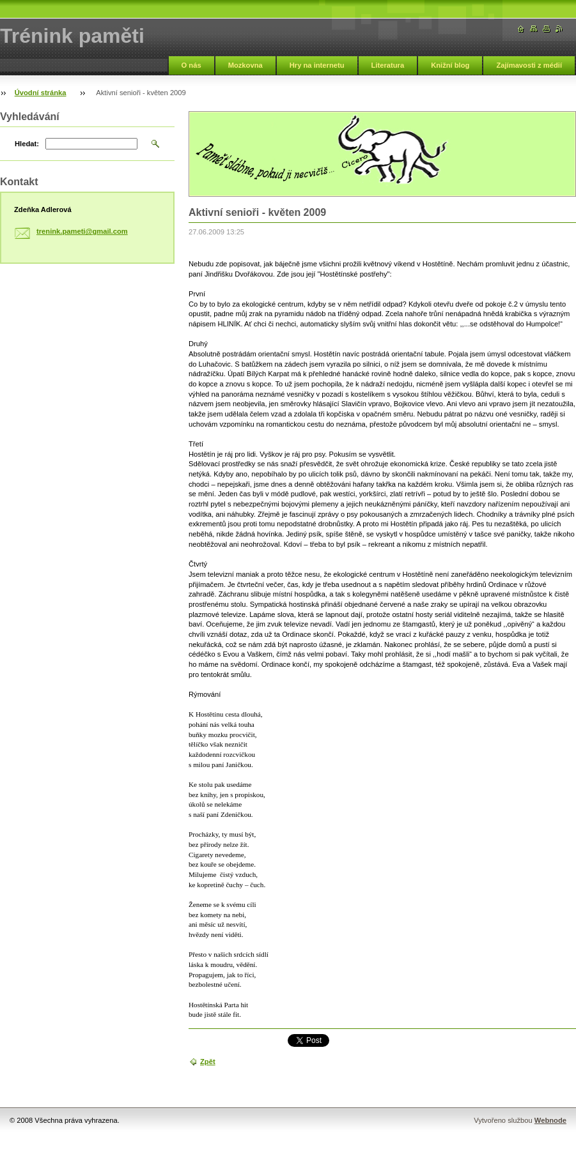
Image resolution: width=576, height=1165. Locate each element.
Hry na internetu (317, 65)
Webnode (550, 1120)
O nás (191, 65)
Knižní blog (450, 65)
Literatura (388, 65)
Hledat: (27, 144)
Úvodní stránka (40, 92)
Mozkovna (245, 65)
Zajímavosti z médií (529, 65)
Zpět (207, 1061)
